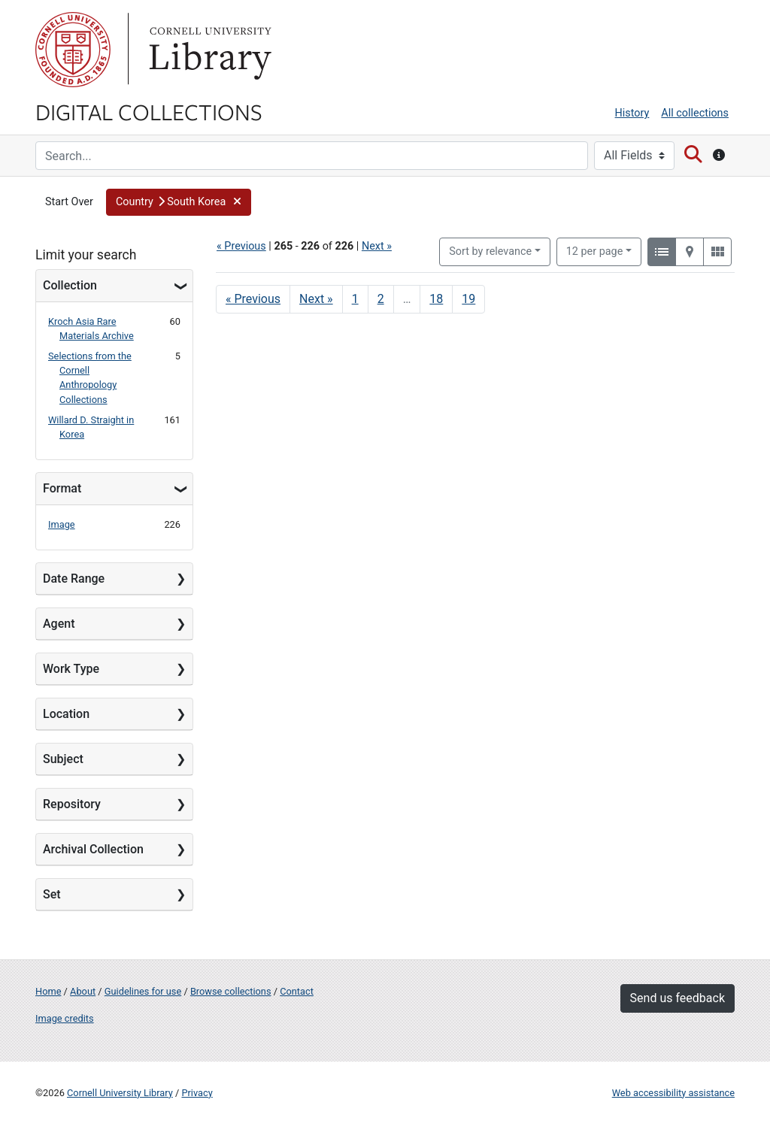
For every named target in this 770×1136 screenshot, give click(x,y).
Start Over (69, 201)
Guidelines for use (143, 991)
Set (52, 894)
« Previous (241, 246)
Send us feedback (677, 998)
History (632, 113)
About (82, 991)
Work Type (71, 669)
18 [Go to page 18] (436, 299)
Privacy (196, 1092)
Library (208, 49)
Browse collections (230, 991)
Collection (70, 285)
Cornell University (73, 49)
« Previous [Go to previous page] (253, 299)
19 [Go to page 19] (468, 299)
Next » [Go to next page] (316, 299)
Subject (63, 759)
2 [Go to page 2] (380, 299)
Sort (490, 251)
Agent (58, 623)
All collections (695, 113)
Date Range (74, 578)
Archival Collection (93, 849)
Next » (377, 246)
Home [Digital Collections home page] (48, 991)
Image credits (64, 1018)
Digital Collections (148, 111)
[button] (178, 202)
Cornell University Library (120, 1092)
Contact (297, 991)
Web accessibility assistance (673, 1092)
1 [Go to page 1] (355, 299)
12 (594, 250)
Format (62, 488)
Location (66, 714)
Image (61, 524)
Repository (72, 804)
